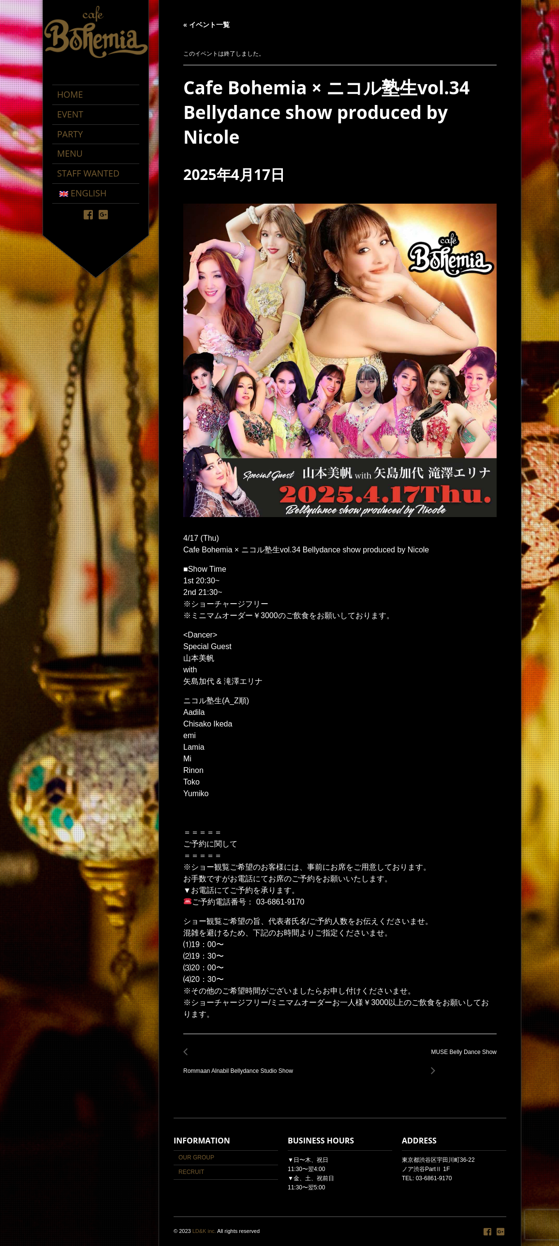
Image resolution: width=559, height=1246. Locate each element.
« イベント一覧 (206, 25)
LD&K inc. (204, 1231)
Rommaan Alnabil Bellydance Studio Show (240, 1065)
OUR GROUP (196, 1157)
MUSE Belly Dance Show (461, 1058)
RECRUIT (191, 1172)
